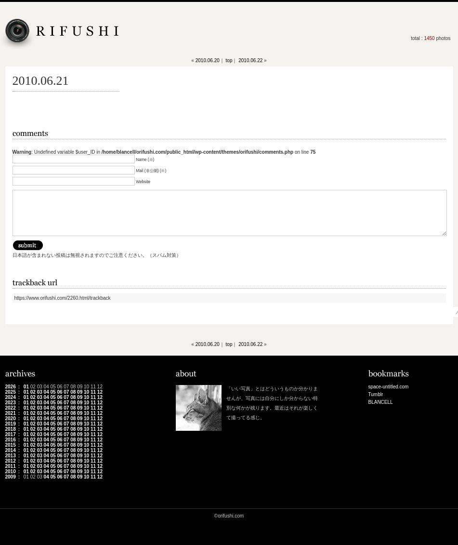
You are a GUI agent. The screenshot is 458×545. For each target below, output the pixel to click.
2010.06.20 (208, 60)
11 (93, 392)
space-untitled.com (388, 386)
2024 (10, 397)
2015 (10, 445)
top (229, 60)
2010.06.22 (250, 60)
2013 (10, 455)
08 (73, 392)
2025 (10, 392)
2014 (10, 450)
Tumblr (375, 394)
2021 (10, 413)
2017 (10, 434)
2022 (10, 408)
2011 (10, 466)
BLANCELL (380, 402)
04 (46, 392)
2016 (10, 439)
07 (66, 392)
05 (52, 392)
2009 (10, 476)
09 (79, 392)
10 (86, 392)
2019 (10, 423)
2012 (10, 461)
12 (100, 392)
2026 (10, 386)
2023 (10, 402)
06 (59, 392)
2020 (10, 418)
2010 (10, 471)
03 (39, 392)
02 (33, 392)
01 (26, 386)
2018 (10, 429)
